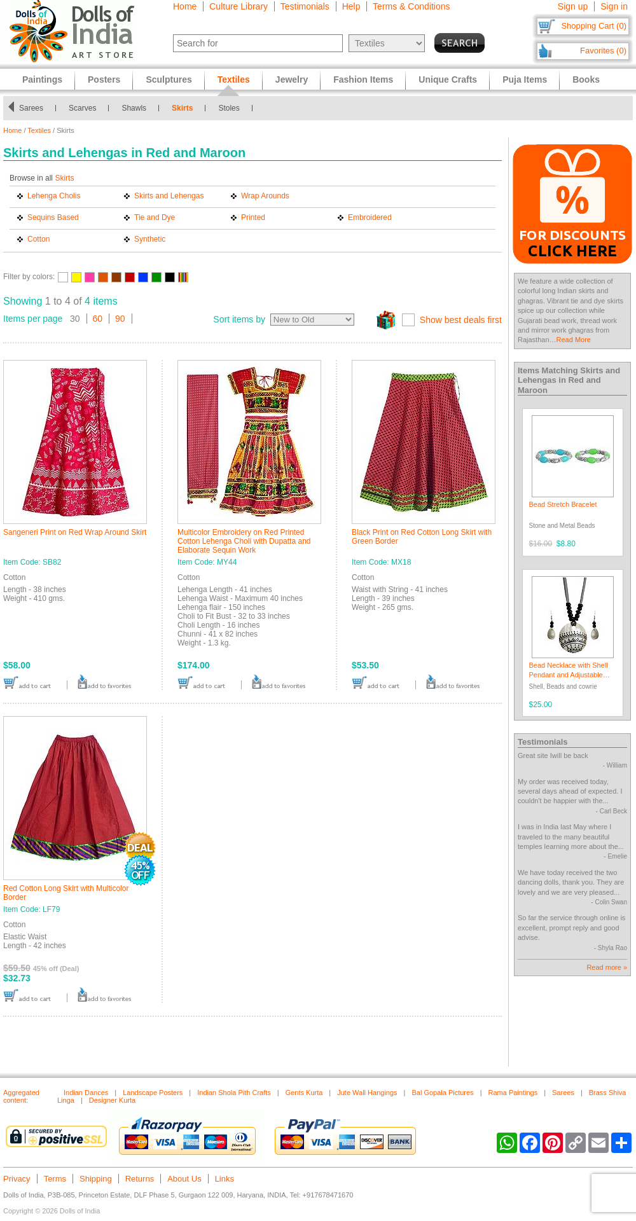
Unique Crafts (447, 79)
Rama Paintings (513, 1092)
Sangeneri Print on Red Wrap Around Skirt (74, 532)
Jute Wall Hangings (367, 1092)
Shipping (96, 1178)
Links (224, 1178)
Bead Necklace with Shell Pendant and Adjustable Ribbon (568, 675)
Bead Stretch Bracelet (563, 504)
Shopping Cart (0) (593, 26)
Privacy (17, 1178)
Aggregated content (21, 1096)
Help (351, 6)
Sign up (573, 6)
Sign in (614, 6)
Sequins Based (53, 217)
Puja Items (524, 79)
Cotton (38, 239)
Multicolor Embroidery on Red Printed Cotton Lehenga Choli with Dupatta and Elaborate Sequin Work (243, 541)
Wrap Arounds (265, 195)
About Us (184, 1178)
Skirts (188, 108)
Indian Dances (86, 1092)
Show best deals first (461, 320)
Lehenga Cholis (53, 195)
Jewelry (291, 79)
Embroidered (370, 217)
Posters (104, 79)
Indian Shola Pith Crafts (234, 1092)
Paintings (42, 79)
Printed (253, 217)
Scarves (88, 108)
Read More (573, 339)
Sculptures (168, 79)
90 (120, 319)
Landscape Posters (153, 1092)
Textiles (39, 130)
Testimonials (304, 6)
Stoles (235, 108)
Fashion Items (363, 79)
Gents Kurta (304, 1092)
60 (98, 319)
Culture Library (238, 6)
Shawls (140, 108)
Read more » (606, 967)
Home (185, 6)
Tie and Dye (154, 217)
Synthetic (149, 239)
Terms (55, 1178)
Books (586, 79)
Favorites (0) (603, 50)
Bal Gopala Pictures (442, 1092)
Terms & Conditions (411, 6)
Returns (140, 1178)
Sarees (37, 108)
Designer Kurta (112, 1100)
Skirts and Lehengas (169, 195)
